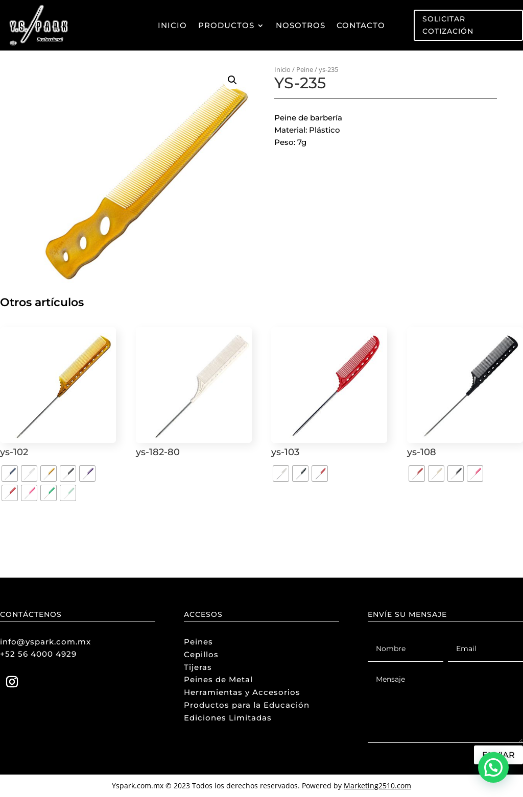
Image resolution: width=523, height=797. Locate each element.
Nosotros (300, 25)
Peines (198, 641)
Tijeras (198, 667)
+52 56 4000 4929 (38, 654)
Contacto (361, 25)
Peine (304, 69)
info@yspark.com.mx (45, 641)
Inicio (172, 25)
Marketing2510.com (377, 785)
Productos (226, 25)
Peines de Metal (218, 679)
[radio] (9, 473)
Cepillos (201, 654)
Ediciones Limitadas (228, 718)
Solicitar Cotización (447, 25)
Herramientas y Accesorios (242, 692)
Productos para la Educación (247, 705)
